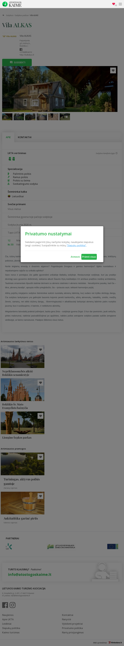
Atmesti (75, 256)
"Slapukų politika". (76, 245)
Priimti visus (89, 256)
